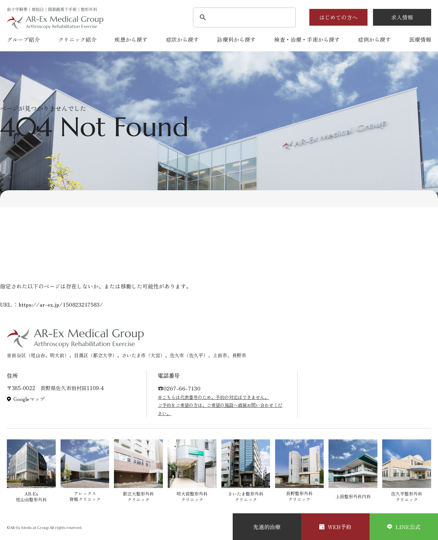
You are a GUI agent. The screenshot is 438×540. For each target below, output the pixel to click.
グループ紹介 (23, 39)
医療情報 (420, 39)
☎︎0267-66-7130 (179, 388)
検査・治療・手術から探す (307, 39)
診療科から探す (236, 39)
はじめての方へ (338, 17)
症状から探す (182, 39)
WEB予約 (335, 527)
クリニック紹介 (77, 39)
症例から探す (374, 39)
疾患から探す (131, 39)
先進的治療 (267, 527)
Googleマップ (29, 399)
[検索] (243, 18)
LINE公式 (404, 527)
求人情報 (402, 17)
